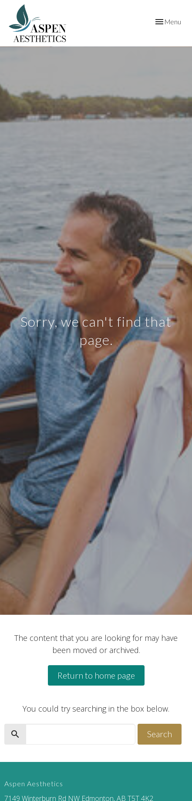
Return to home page (96, 675)
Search (159, 734)
